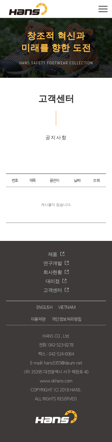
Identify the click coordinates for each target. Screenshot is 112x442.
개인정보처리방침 (67, 319)
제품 (52, 254)
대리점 (53, 281)
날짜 (77, 180)
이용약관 (38, 319)
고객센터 (52, 290)
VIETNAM (67, 307)
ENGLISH (44, 307)
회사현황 (52, 272)
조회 (96, 180)
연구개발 (52, 263)
